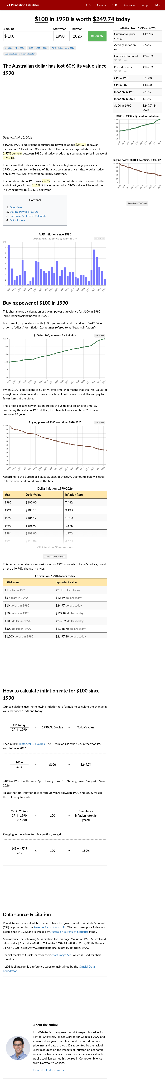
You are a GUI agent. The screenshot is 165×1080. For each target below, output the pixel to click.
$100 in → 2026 (14, 48)
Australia (129, 5)
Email (36, 1070)
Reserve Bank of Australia (50, 927)
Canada (102, 5)
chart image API (61, 955)
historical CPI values (32, 744)
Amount (9, 29)
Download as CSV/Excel (54, 557)
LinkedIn (47, 1070)
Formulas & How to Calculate (28, 216)
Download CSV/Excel (137, 203)
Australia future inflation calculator (20, 54)
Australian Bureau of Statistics (69, 931)
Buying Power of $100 (24, 211)
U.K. (115, 5)
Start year (59, 29)
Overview (16, 207)
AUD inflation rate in (63, 48)
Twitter (59, 1070)
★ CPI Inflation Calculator (22, 5)
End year (76, 29)
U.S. (88, 5)
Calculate (97, 36)
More (158, 5)
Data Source (17, 220)
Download (99, 238)
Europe (145, 5)
